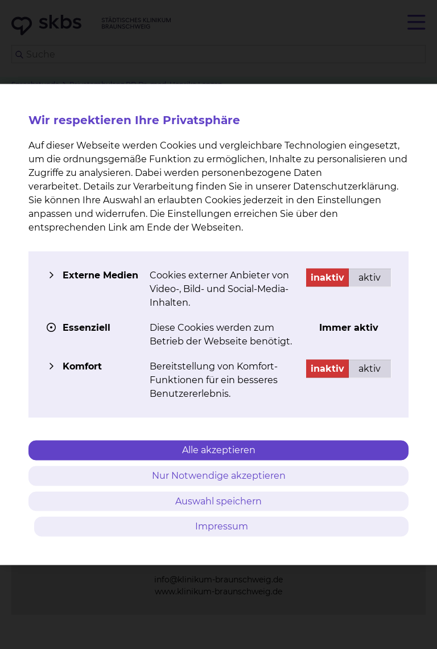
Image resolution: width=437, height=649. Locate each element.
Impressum (221, 526)
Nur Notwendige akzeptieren (219, 475)
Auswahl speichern (218, 500)
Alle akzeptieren (218, 450)
